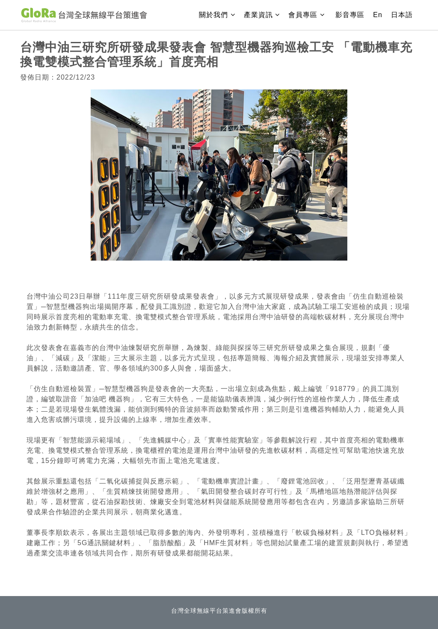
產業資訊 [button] (264, 13)
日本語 (402, 14)
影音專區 (349, 14)
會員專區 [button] (307, 14)
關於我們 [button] (219, 13)
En (377, 14)
